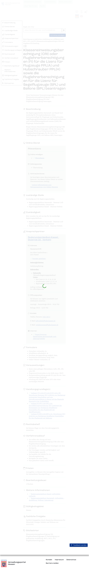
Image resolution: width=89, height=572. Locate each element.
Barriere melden (52, 563)
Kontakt (49, 559)
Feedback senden (79, 545)
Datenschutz (71, 559)
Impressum (59, 559)
